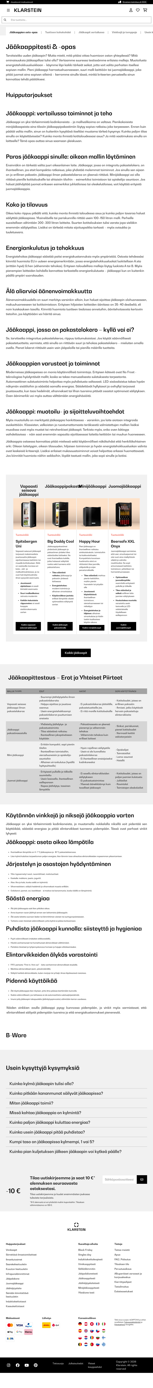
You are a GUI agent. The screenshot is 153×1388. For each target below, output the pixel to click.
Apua (117, 1254)
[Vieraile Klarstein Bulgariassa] (98, 1337)
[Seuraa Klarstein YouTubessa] (28, 1365)
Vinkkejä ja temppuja (130, 32)
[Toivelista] (138, 10)
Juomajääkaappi (15, 1283)
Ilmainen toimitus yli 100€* (134, 2)
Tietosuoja (60, 1362)
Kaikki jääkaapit (76, 653)
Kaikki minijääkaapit (91, 628)
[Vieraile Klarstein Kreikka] (103, 1344)
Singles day (84, 1254)
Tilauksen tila (121, 1264)
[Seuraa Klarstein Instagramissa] (9, 1365)
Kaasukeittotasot (15, 1305)
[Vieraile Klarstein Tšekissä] (98, 1330)
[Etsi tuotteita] (76, 19)
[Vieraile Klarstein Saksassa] (80, 1323)
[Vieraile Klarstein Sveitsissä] (92, 1323)
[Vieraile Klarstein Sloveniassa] (98, 1344)
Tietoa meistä (122, 1250)
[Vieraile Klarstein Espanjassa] (80, 1330)
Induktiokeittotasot (16, 1301)
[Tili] (130, 10)
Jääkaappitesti (86, 1278)
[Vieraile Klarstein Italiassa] (103, 1323)
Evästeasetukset (123, 1291)
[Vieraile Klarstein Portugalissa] (92, 1344)
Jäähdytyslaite (14, 1287)
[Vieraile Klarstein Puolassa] (80, 1337)
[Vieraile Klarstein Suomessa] (103, 1337)
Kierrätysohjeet (123, 1282)
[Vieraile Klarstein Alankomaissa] (86, 1344)
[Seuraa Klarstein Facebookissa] (18, 1365)
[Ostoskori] (145, 10)
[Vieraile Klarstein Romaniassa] (92, 1337)
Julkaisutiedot (78, 1362)
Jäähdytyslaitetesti (89, 1283)
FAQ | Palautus (122, 1259)
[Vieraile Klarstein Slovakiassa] (92, 1330)
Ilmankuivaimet (14, 1259)
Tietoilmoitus (121, 1286)
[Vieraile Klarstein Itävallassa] (86, 1323)
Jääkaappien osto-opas (24, 32)
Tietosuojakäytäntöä (132, 1322)
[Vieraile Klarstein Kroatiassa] (86, 1337)
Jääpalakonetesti (88, 1273)
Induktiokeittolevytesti (90, 1259)
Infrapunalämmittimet (18, 1273)
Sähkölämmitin (86, 1269)
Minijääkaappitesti (88, 1287)
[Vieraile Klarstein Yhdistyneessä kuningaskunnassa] (86, 1330)
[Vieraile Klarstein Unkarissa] (103, 1330)
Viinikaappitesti (87, 1264)
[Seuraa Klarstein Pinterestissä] (37, 1365)
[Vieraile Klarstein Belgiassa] (80, 1344)
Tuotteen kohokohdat (60, 32)
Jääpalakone (13, 1278)
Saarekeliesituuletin (17, 1264)
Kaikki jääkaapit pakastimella (60, 626)
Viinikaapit (12, 1250)
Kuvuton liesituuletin (17, 1269)
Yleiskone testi (86, 1292)
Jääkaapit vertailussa (95, 32)
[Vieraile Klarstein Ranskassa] (98, 1323)
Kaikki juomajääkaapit (123, 626)
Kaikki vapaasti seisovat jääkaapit (28, 626)
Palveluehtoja (119, 1324)
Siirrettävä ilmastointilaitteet (22, 1254)
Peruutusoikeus (122, 1269)
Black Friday (85, 1250)
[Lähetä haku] (5, 20)
